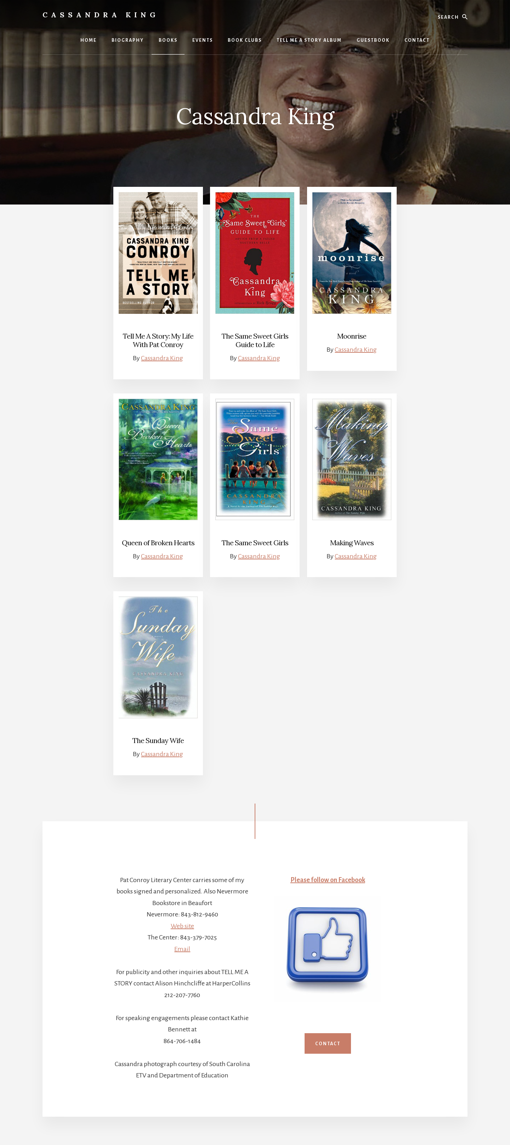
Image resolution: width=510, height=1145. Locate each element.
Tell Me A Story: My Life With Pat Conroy (158, 340)
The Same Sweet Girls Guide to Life (255, 340)
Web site (182, 926)
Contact (327, 1043)
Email (182, 949)
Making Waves (352, 542)
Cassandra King (100, 14)
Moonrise (351, 336)
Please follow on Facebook (327, 880)
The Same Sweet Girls (255, 542)
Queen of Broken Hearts (158, 542)
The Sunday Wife (158, 740)
